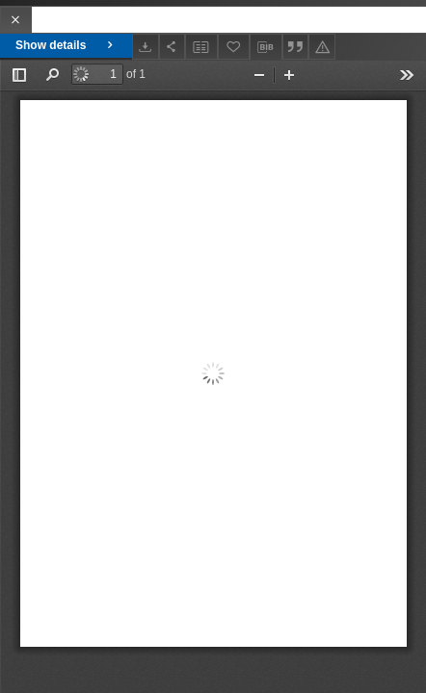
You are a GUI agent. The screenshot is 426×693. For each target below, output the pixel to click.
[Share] (172, 47)
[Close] (16, 20)
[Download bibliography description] (266, 47)
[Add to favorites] (234, 47)
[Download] (145, 47)
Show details (66, 45)
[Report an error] (321, 47)
